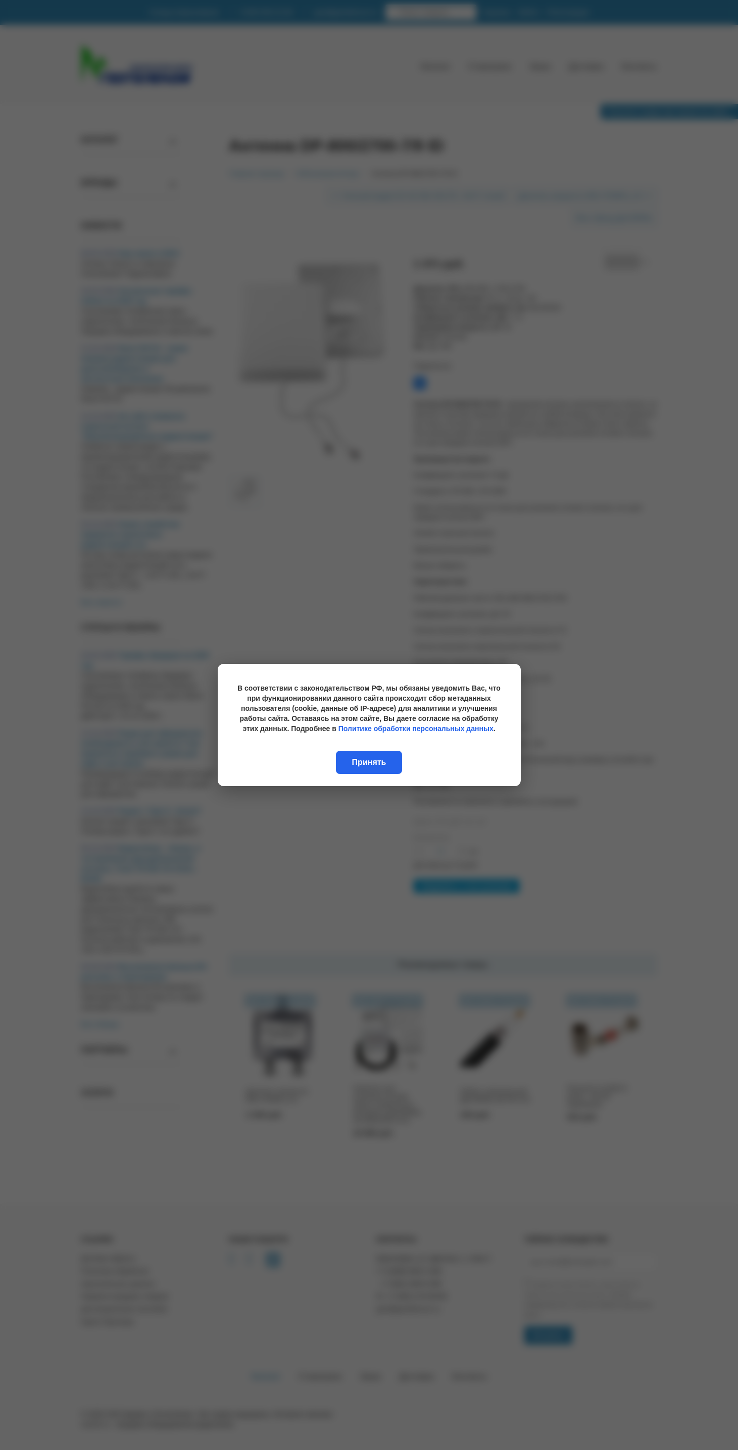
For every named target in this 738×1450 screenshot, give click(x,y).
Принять (369, 762)
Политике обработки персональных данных (416, 728)
